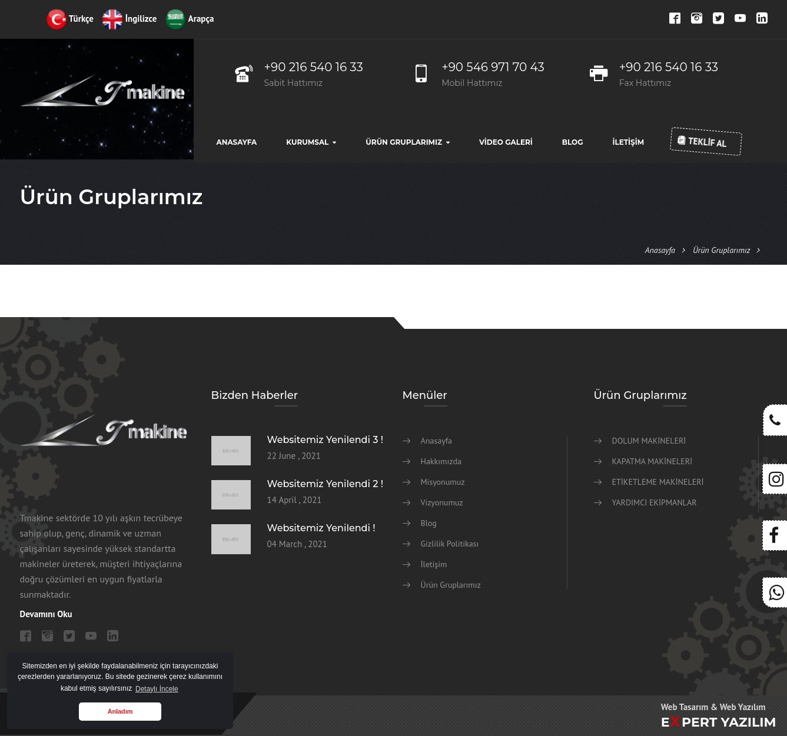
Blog (572, 142)
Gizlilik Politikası (450, 543)
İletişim (628, 142)
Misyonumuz (443, 482)
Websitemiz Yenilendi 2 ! (325, 483)
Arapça (189, 18)
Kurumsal (307, 142)
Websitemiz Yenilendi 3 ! (325, 439)
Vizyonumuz (442, 502)
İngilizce (129, 18)
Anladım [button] (120, 711)
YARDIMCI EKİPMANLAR (654, 502)
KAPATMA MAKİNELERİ (652, 461)
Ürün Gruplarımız (404, 142)
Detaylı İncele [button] (156, 689)
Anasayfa (237, 142)
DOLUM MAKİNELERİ (649, 440)
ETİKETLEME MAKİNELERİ (658, 482)
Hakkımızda (441, 461)
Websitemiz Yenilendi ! (321, 528)
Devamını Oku (46, 614)
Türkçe (70, 18)
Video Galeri (506, 142)
